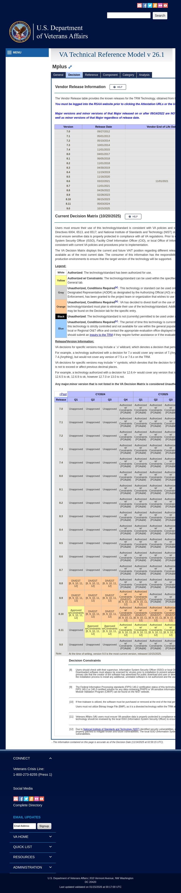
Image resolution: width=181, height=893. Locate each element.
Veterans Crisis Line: (28, 769)
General (58, 75)
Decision (74, 75)
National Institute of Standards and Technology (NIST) (111, 729)
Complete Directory (27, 805)
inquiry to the (101, 335)
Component (110, 75)
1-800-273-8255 (25, 774)
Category (128, 75)
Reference (91, 75)
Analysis (144, 75)
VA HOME (21, 837)
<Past (63, 394)
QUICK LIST (22, 847)
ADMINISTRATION (27, 867)
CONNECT (21, 758)
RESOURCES (24, 857)
